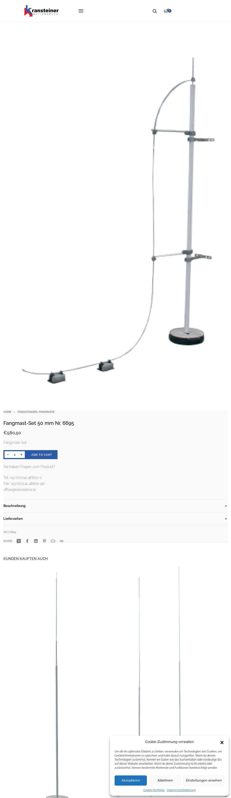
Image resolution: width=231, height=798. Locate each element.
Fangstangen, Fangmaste (36, 412)
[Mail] (53, 541)
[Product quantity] (14, 454)
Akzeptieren (130, 780)
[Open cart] (168, 10)
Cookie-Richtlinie (154, 790)
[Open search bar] (154, 11)
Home (7, 412)
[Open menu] (81, 11)
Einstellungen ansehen (204, 780)
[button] (222, 742)
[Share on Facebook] (27, 541)
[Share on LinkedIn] (36, 541)
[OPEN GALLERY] (115, 212)
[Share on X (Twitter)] (19, 541)
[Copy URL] (62, 541)
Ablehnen (165, 780)
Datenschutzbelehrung (181, 790)
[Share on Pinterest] (44, 541)
